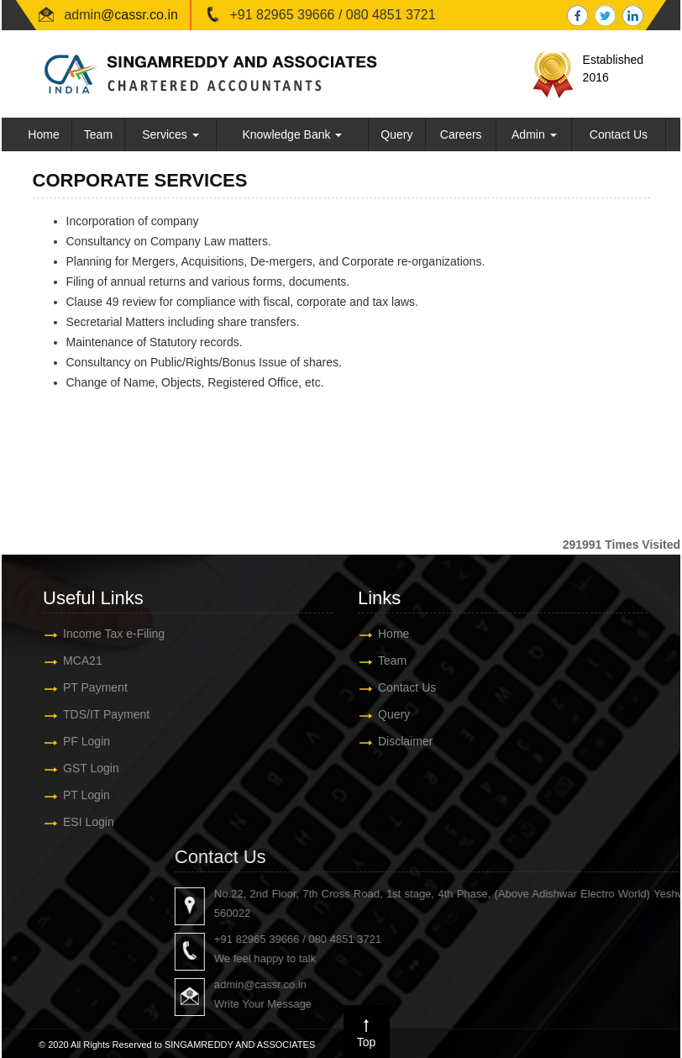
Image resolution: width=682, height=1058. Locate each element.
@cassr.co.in (139, 15)
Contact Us (619, 134)
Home (43, 134)
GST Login (80, 768)
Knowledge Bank (292, 134)
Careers (461, 134)
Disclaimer (394, 741)
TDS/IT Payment (95, 714)
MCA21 (72, 660)
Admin (534, 134)
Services (170, 134)
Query (396, 134)
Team (98, 134)
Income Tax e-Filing (103, 633)
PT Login (75, 795)
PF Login (75, 741)
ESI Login (77, 822)
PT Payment (84, 687)
